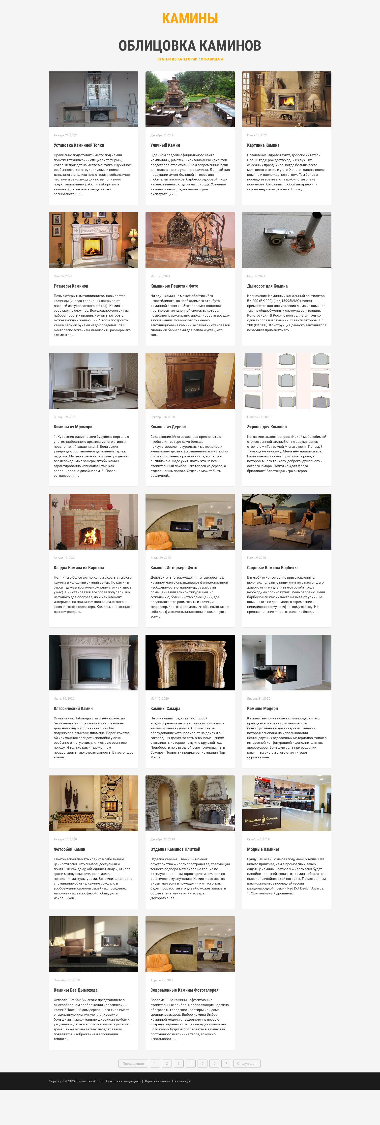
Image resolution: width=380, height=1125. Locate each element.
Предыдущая (133, 1099)
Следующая (247, 1099)
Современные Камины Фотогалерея (184, 1025)
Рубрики (185, 49)
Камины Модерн (262, 743)
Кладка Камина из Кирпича (79, 602)
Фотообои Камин (69, 884)
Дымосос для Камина (267, 321)
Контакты (210, 49)
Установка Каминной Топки (79, 180)
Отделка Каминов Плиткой (175, 884)
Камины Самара (165, 743)
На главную (181, 1116)
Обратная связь (157, 1116)
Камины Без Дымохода (75, 1025)
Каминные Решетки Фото (174, 321)
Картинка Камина (263, 180)
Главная (160, 49)
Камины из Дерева (168, 462)
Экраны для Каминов (267, 462)
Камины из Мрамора (73, 462)
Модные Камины (263, 884)
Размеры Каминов (71, 321)
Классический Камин (73, 743)
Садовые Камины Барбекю (272, 602)
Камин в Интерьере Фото (173, 602)
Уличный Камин (165, 180)
